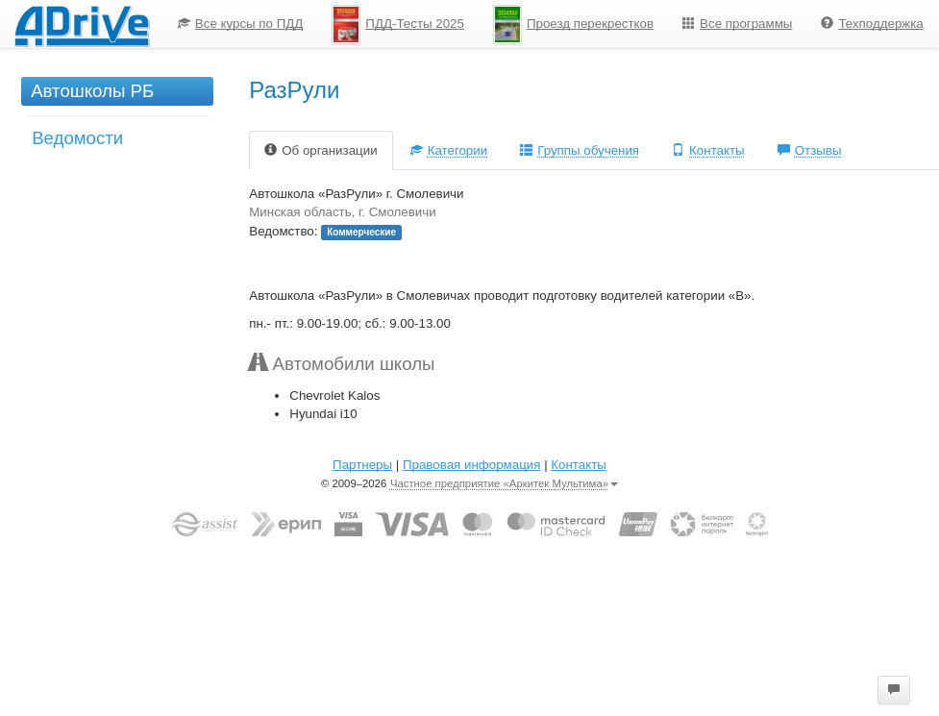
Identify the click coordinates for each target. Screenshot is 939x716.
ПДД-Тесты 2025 (398, 24)
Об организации (320, 150)
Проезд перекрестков (573, 24)
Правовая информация (471, 464)
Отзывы (810, 150)
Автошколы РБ (92, 91)
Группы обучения (579, 150)
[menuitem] (240, 24)
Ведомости (77, 138)
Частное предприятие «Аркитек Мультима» (504, 483)
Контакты (708, 150)
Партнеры (362, 464)
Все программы (737, 23)
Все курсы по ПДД (241, 23)
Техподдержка (872, 23)
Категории (449, 150)
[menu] (550, 24)
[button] (893, 690)
